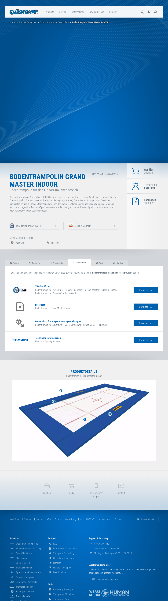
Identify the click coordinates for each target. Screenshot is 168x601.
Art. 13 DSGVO (87, 519)
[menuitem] (50, 12)
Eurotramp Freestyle (60, 589)
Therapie (52, 242)
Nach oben (15, 519)
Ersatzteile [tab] (56, 263)
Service (62, 12)
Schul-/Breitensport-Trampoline (31, 548)
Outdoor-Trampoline (25, 577)
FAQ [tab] (99, 263)
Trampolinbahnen (24, 567)
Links (50, 584)
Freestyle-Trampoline (26, 591)
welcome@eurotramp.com (104, 548)
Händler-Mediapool (59, 567)
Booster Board (23, 562)
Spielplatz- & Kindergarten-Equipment (33, 572)
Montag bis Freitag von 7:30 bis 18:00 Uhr (111, 553)
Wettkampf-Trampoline (27, 543)
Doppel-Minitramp (24, 553)
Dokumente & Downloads (62, 548)
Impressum (104, 519)
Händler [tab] (118, 263)
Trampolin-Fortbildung (61, 553)
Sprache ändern (145, 519)
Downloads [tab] (79, 262)
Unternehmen (78, 12)
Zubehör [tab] (34, 263)
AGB (49, 519)
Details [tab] (14, 263)
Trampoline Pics (58, 599)
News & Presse (96, 12)
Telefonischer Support (96, 490)
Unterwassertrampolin (26, 582)
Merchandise (57, 572)
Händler (71, 488)
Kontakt (113, 12)
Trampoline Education (61, 594)
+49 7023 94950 (99, 543)
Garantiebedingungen (61, 558)
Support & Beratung (98, 538)
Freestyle (17, 242)
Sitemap (28, 519)
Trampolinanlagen (24, 586)
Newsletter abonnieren (104, 579)
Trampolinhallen (23, 596)
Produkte (49, 12)
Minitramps (21, 558)
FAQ (52, 543)
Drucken (47, 488)
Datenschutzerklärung (65, 519)
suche (39, 519)
